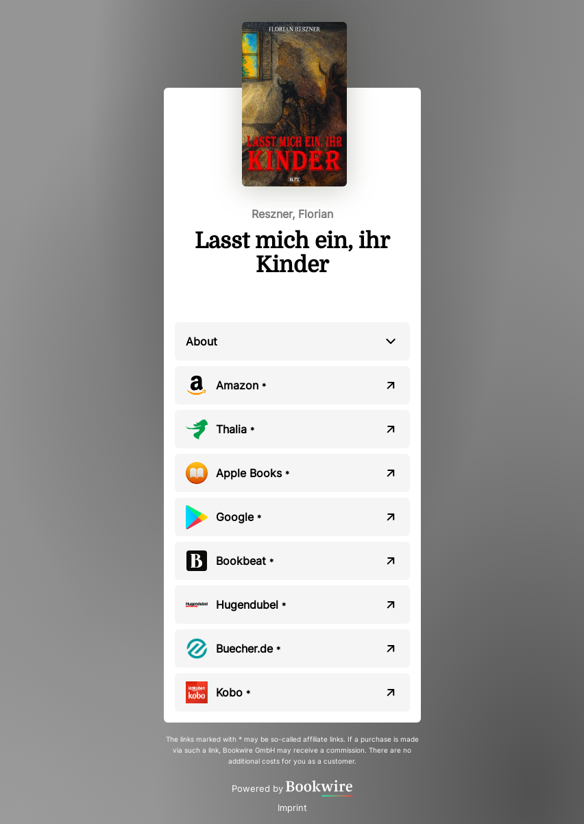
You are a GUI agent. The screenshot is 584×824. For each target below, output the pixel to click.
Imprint (292, 807)
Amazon (241, 385)
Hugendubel (251, 604)
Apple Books (252, 473)
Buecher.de (248, 648)
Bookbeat (244, 561)
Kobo (233, 692)
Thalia (235, 429)
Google (238, 517)
